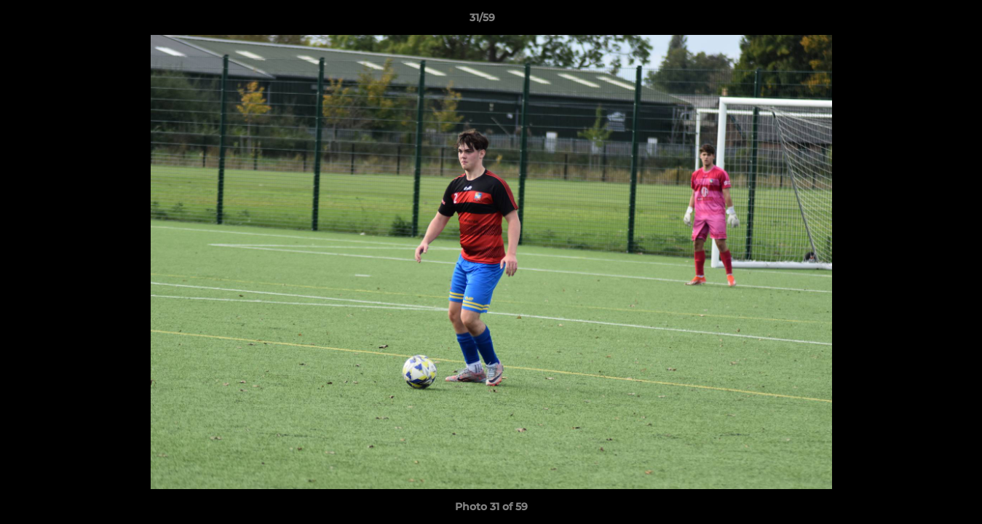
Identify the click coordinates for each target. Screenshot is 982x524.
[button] (921, 21)
